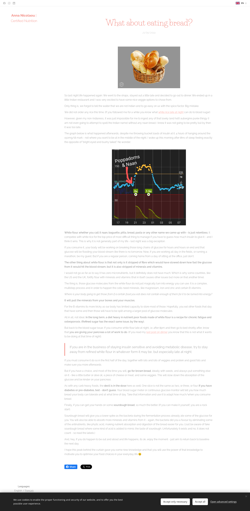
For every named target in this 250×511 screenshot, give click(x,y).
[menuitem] (24, 220)
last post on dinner (157, 332)
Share (71, 467)
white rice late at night (171, 112)
